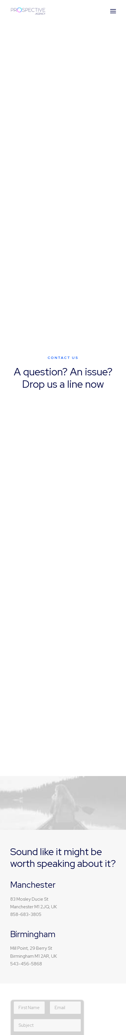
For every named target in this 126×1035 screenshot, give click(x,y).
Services (27, 886)
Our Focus (87, 741)
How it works (89, 813)
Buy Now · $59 (63, 105)
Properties (29, 877)
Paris (81, 895)
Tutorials (27, 804)
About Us (86, 750)
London (85, 886)
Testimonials (89, 823)
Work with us (31, 868)
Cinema (26, 759)
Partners (85, 759)
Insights (26, 895)
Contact (85, 768)
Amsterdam (88, 877)
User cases (87, 832)
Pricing (83, 804)
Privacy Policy (38, 501)
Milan (82, 868)
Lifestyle (27, 750)
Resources (29, 832)
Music (24, 741)
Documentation (34, 823)
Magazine (28, 813)
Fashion (26, 768)
